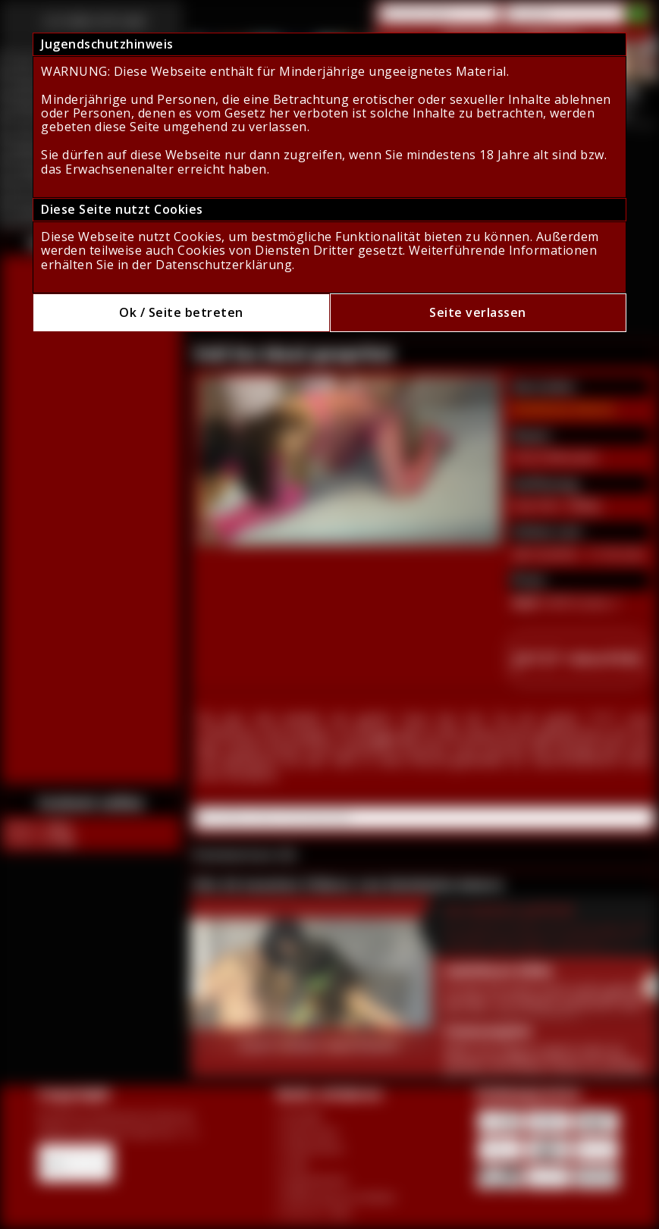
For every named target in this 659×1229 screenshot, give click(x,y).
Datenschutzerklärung (223, 264)
